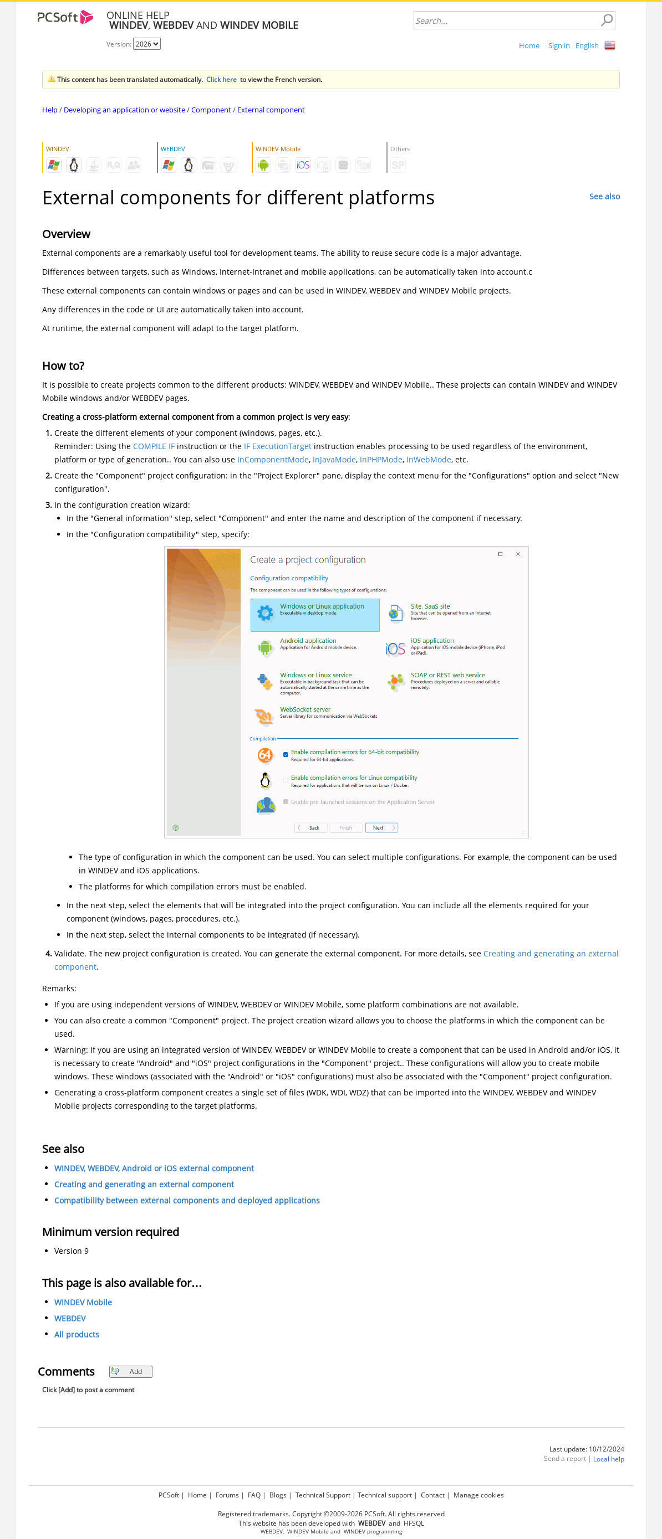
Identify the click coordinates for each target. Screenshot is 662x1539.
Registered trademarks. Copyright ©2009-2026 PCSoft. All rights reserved (331, 1514)
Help (50, 110)
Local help (608, 1459)
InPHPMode (381, 459)
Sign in (559, 45)
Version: (119, 44)
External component (271, 110)
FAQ (254, 1495)
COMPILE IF (154, 446)
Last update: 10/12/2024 (586, 1449)
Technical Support (323, 1495)
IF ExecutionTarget (278, 446)
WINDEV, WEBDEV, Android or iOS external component (154, 1168)
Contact (433, 1495)
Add (126, 1371)
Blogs (278, 1495)
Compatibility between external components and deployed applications (187, 1200)
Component (211, 110)
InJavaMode (334, 459)
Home (529, 45)
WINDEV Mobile (83, 1302)
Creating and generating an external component (144, 1184)
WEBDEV (69, 1318)
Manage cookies (479, 1495)
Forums (227, 1495)
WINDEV (354, 1531)
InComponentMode (273, 459)
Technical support (385, 1495)
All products (76, 1334)
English (587, 45)
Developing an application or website (124, 110)
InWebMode (428, 459)
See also (604, 196)
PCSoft (169, 1495)
